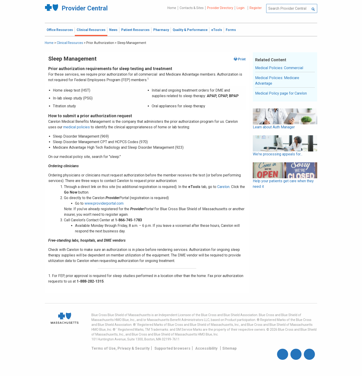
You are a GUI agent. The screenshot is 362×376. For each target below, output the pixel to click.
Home (171, 8)
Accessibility (206, 348)
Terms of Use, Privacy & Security (120, 348)
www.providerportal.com (104, 203)
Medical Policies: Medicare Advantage (277, 81)
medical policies (76, 127)
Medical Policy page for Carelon (281, 93)
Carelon (223, 187)
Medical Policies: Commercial (279, 68)
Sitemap (229, 348)
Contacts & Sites (192, 8)
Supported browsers (172, 348)
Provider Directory (220, 8)
